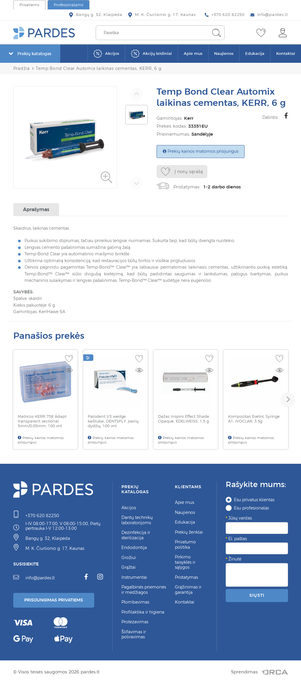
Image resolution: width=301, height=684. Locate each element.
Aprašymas (36, 209)
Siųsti (256, 595)
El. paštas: (238, 538)
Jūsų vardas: (240, 518)
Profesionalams (68, 5)
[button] (287, 399)
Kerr (187, 118)
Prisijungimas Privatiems (54, 600)
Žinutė (234, 559)
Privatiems (29, 5)
